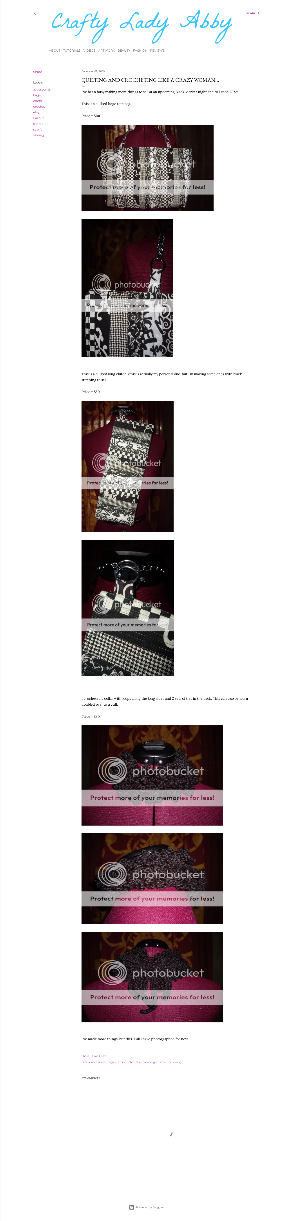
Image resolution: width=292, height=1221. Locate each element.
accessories (42, 89)
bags (37, 95)
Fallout (38, 118)
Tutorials (72, 51)
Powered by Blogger (146, 1207)
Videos (89, 51)
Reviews (157, 51)
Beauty (124, 51)
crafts (37, 101)
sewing (38, 135)
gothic (38, 124)
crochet (39, 107)
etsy (36, 112)
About (54, 51)
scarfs (37, 129)
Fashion (140, 51)
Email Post (99, 1056)
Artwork (106, 51)
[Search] (252, 13)
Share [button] (37, 72)
